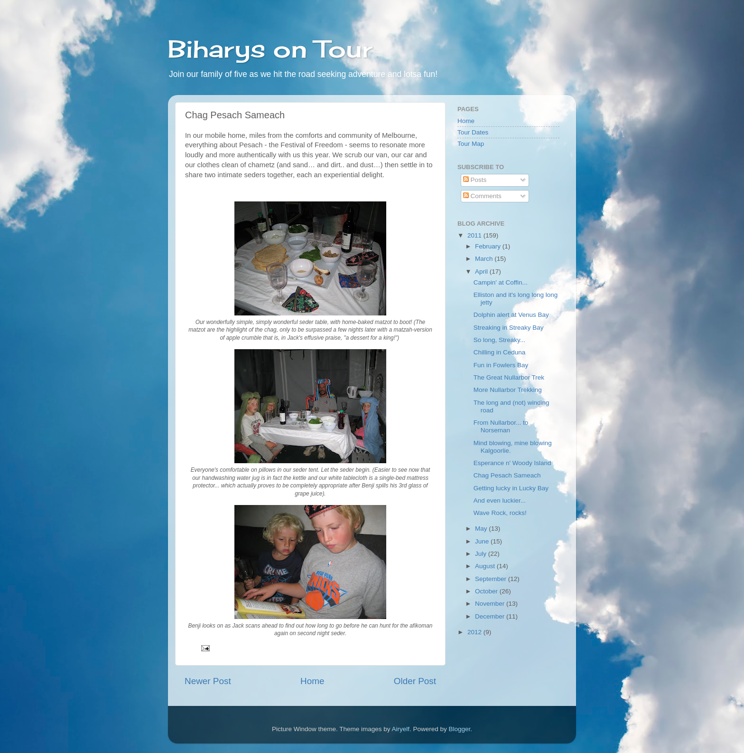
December (490, 616)
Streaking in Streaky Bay (509, 327)
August (486, 566)
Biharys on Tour (270, 48)
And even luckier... (500, 500)
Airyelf (401, 729)
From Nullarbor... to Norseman (501, 426)
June (483, 541)
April (482, 271)
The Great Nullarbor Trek (509, 377)
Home (312, 681)
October (487, 591)
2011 (475, 235)
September (491, 578)
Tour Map (470, 143)
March (484, 258)
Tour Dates (472, 132)
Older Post (415, 681)
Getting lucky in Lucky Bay (511, 488)
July (481, 553)
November (490, 603)
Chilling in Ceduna (500, 352)
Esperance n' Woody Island (512, 463)
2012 (475, 632)
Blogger (460, 729)
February (488, 246)
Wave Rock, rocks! (500, 512)
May (482, 528)
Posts (475, 179)
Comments (482, 196)
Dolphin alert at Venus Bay (511, 314)
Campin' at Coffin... (501, 282)
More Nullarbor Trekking (508, 389)
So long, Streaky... (499, 339)
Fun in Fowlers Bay (501, 365)
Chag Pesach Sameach (507, 475)
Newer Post (208, 681)
